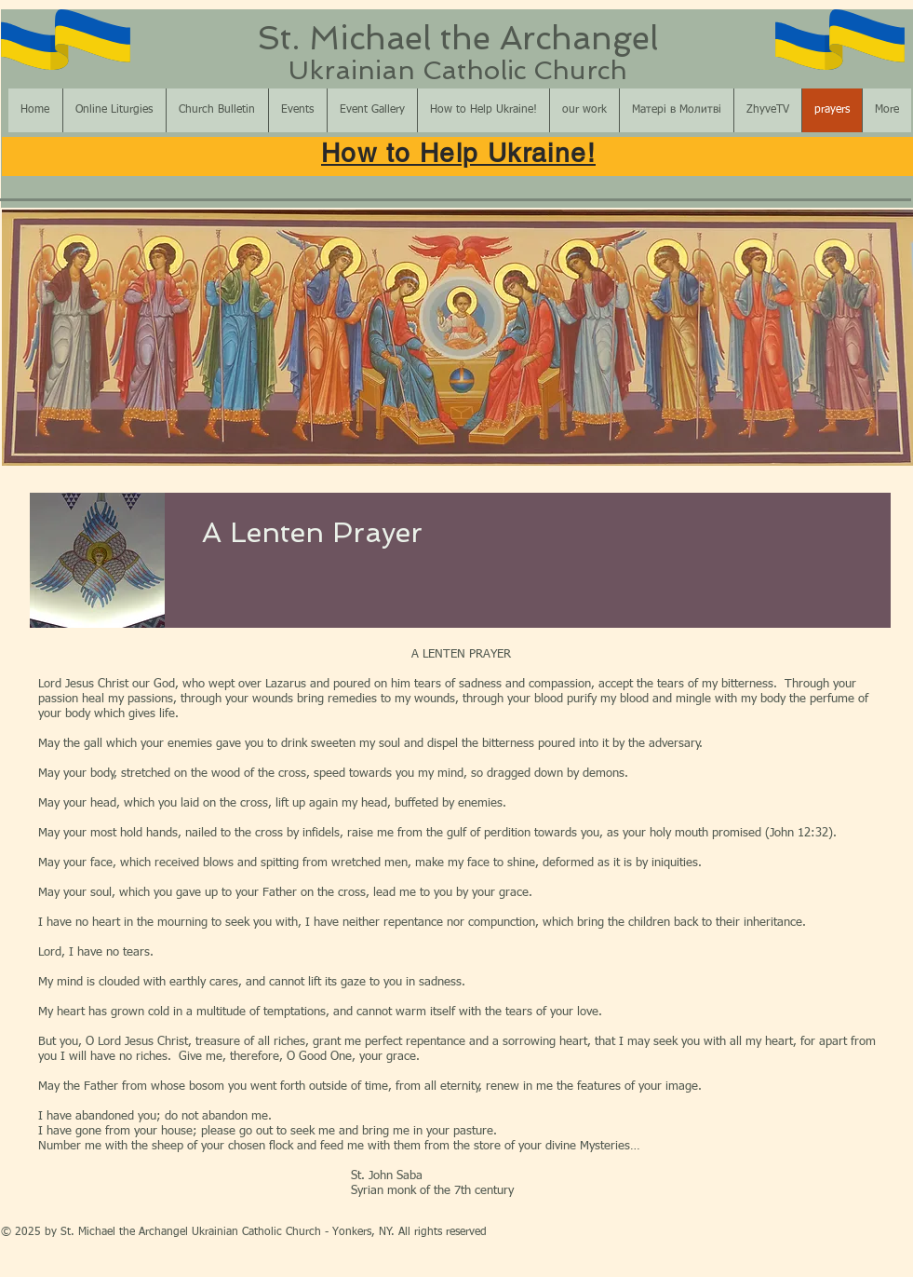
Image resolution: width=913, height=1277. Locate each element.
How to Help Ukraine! (458, 153)
